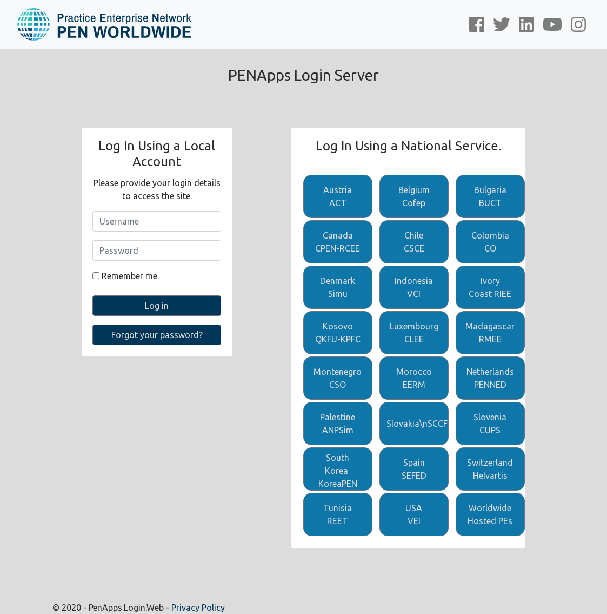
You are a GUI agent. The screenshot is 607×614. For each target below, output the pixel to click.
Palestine (337, 424)
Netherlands (490, 379)
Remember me (124, 276)
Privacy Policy (198, 607)
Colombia (490, 242)
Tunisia (337, 515)
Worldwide (490, 515)
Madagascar (490, 333)
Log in (157, 306)
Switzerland (490, 470)
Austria (337, 197)
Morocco (414, 379)
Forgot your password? (157, 335)
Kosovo (337, 333)
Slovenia (490, 424)
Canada (337, 242)
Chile (414, 242)
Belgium (414, 197)
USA (414, 515)
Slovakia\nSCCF (417, 423)
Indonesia (414, 288)
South (337, 471)
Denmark (337, 288)
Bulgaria (490, 197)
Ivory (490, 288)
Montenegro (337, 379)
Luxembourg (414, 333)
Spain (414, 470)
